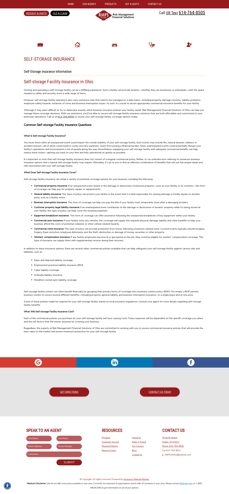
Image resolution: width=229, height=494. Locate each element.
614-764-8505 (192, 12)
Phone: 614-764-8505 (173, 446)
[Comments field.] (54, 454)
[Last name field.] (69, 438)
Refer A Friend (139, 442)
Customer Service (110, 442)
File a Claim (60, 13)
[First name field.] (39, 438)
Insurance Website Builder (136, 479)
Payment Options (110, 446)
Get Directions (69, 392)
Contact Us (137, 454)
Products (106, 438)
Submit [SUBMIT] (69, 462)
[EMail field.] (39, 446)
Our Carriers (138, 446)
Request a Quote (36, 13)
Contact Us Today (160, 392)
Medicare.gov (186, 483)
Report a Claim (109, 450)
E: (163, 454)
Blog (134, 450)
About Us (136, 438)
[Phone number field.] (69, 446)
